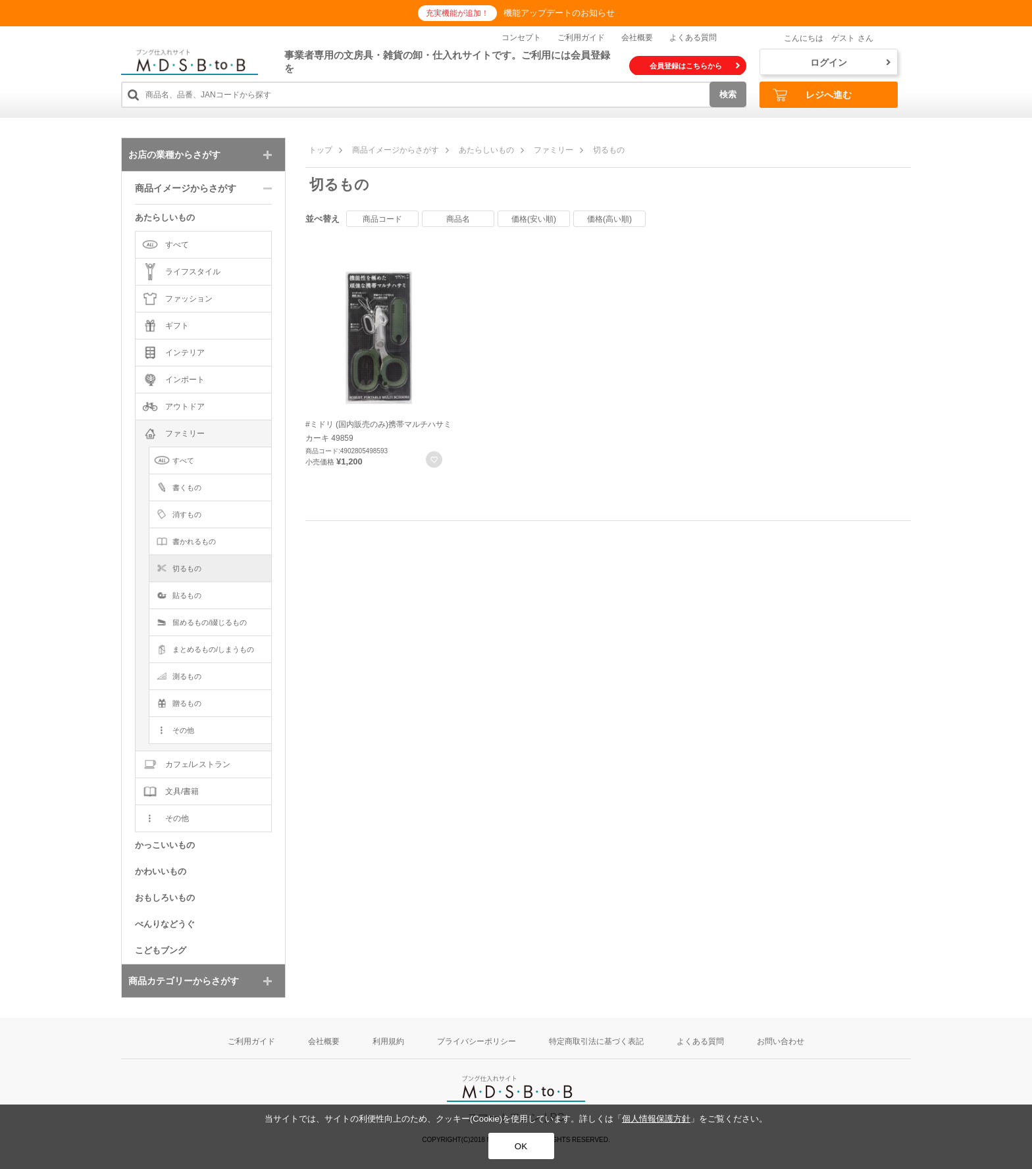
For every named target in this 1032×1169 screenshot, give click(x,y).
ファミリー (553, 150)
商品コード (382, 219)
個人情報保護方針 (656, 1119)
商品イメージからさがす (395, 150)
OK (521, 1146)
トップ (320, 150)
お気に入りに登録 (434, 459)
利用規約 (388, 1041)
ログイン (850, 62)
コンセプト (521, 37)
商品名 (458, 219)
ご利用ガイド (581, 37)
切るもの (609, 150)
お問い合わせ (780, 1041)
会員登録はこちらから (695, 66)
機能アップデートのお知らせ (559, 13)
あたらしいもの (486, 150)
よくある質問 (693, 37)
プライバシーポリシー (476, 1041)
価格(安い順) (533, 219)
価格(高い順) (609, 219)
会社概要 (637, 37)
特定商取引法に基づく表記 (596, 1041)
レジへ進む (812, 95)
